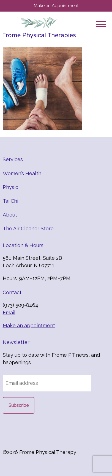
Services (13, 159)
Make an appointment (29, 325)
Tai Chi (10, 201)
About (10, 215)
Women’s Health (22, 173)
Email (9, 312)
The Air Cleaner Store (28, 228)
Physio (10, 187)
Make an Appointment (56, 5)
